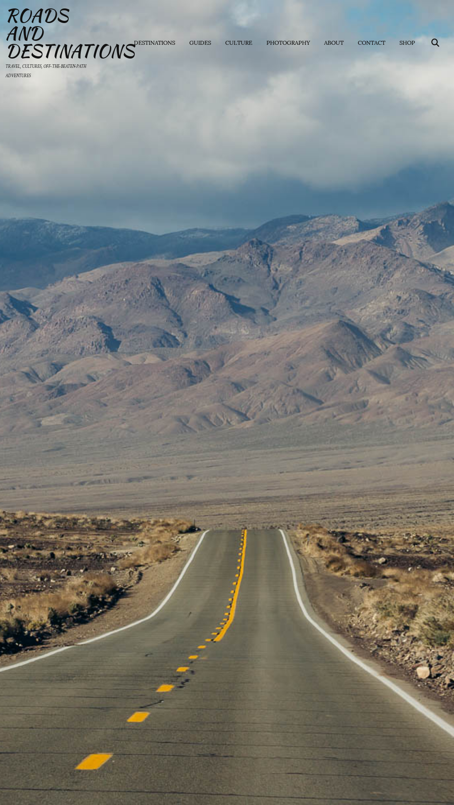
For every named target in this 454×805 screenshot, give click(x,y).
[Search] (435, 42)
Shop (407, 42)
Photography (288, 42)
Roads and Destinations (56, 33)
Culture (238, 42)
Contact (371, 42)
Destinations (154, 42)
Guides (200, 42)
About (334, 42)
